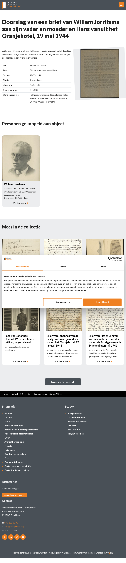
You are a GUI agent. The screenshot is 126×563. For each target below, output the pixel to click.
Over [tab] (103, 267)
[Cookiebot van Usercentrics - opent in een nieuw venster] (110, 259)
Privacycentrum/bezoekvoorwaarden (30, 558)
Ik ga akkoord (102, 302)
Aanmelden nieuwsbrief (14, 500)
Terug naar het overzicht (63, 387)
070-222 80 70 (11, 527)
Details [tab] (63, 267)
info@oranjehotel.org (14, 531)
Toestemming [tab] (22, 267)
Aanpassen (63, 302)
